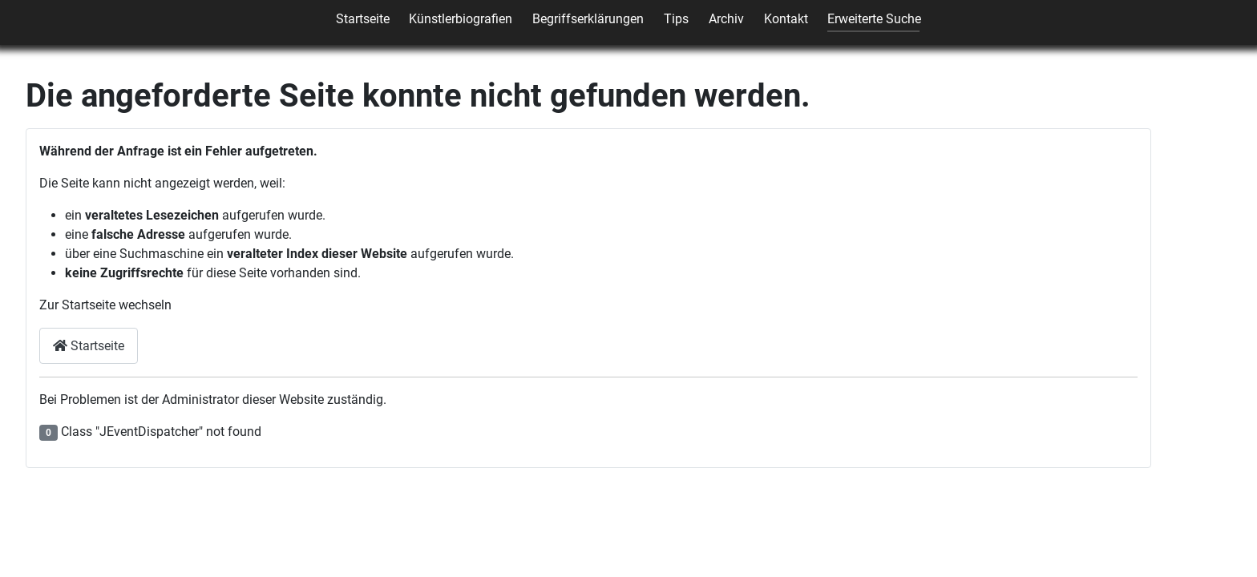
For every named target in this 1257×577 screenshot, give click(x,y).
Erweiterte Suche (874, 18)
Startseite (363, 18)
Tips (676, 18)
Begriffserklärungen (588, 18)
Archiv (726, 18)
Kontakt (786, 18)
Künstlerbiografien (460, 18)
